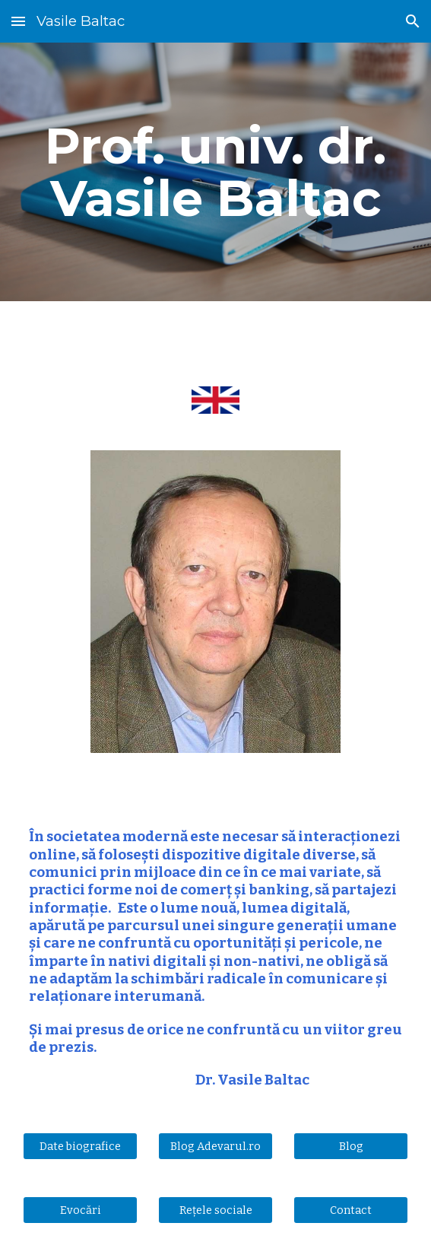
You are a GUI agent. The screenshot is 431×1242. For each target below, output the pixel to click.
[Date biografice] (80, 1146)
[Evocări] (80, 1210)
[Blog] (350, 1146)
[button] (18, 21)
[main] (215, 171)
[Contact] (350, 1210)
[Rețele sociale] (215, 1210)
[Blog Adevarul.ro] (215, 1146)
